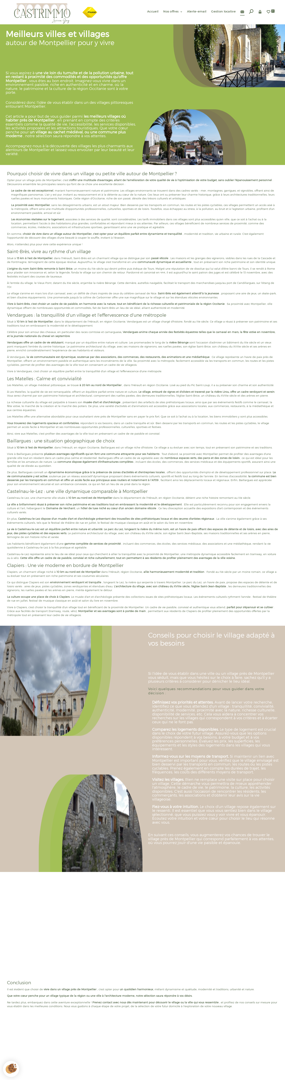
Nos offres (172, 11)
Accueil (152, 11)
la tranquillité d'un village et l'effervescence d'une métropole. (122, 371)
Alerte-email (197, 11)
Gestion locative (223, 11)
